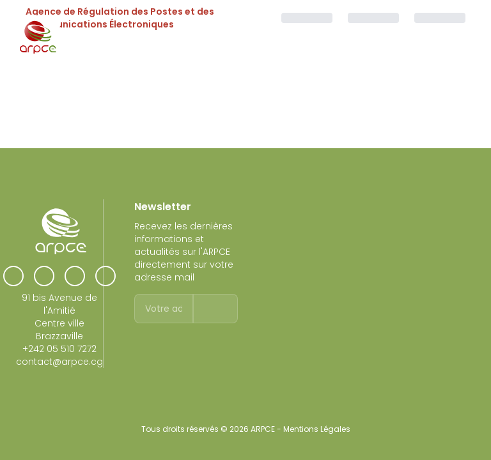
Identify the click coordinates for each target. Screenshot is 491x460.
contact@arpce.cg (59, 361)
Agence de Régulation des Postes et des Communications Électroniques (120, 18)
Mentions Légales (316, 429)
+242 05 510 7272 (59, 348)
